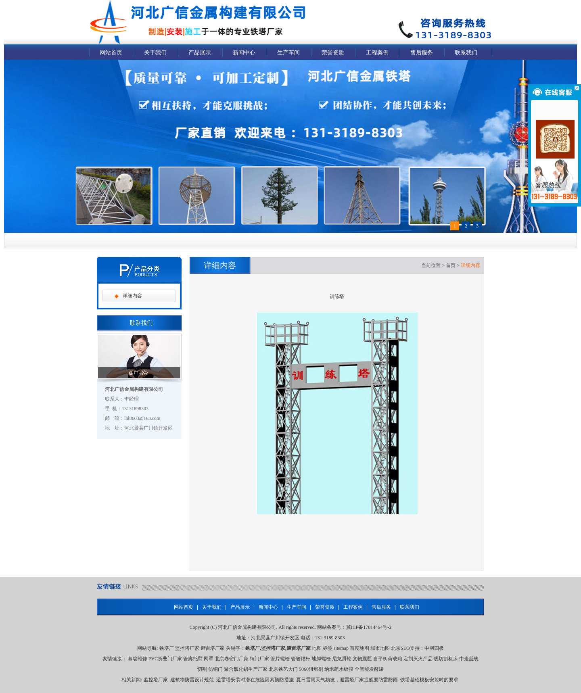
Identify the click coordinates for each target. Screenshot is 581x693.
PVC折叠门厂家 (165, 659)
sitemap (341, 648)
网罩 (208, 659)
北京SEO (400, 648)
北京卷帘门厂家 (232, 659)
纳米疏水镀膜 (338, 669)
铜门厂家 (259, 659)
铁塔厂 (166, 648)
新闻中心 (244, 53)
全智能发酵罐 (369, 669)
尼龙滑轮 (341, 659)
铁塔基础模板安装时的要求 (429, 680)
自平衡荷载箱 (387, 659)
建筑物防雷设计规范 (192, 680)
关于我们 (155, 53)
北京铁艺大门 (283, 669)
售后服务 (421, 53)
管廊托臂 (193, 659)
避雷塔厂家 (213, 648)
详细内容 (132, 295)
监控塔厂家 (187, 648)
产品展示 (199, 53)
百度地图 (359, 648)
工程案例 (377, 53)
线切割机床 (446, 659)
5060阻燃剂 (311, 669)
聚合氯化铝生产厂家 (246, 669)
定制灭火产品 (418, 659)
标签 (327, 648)
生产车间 (288, 53)
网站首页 (111, 53)
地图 (317, 648)
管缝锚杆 (300, 659)
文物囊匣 (362, 659)
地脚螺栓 (321, 659)
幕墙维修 (137, 659)
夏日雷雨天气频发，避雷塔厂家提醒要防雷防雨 (347, 680)
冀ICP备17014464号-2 (369, 627)
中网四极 (434, 648)
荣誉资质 (333, 53)
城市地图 (380, 648)
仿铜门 (215, 669)
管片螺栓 (280, 659)
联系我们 (466, 53)
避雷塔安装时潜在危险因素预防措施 (255, 680)
